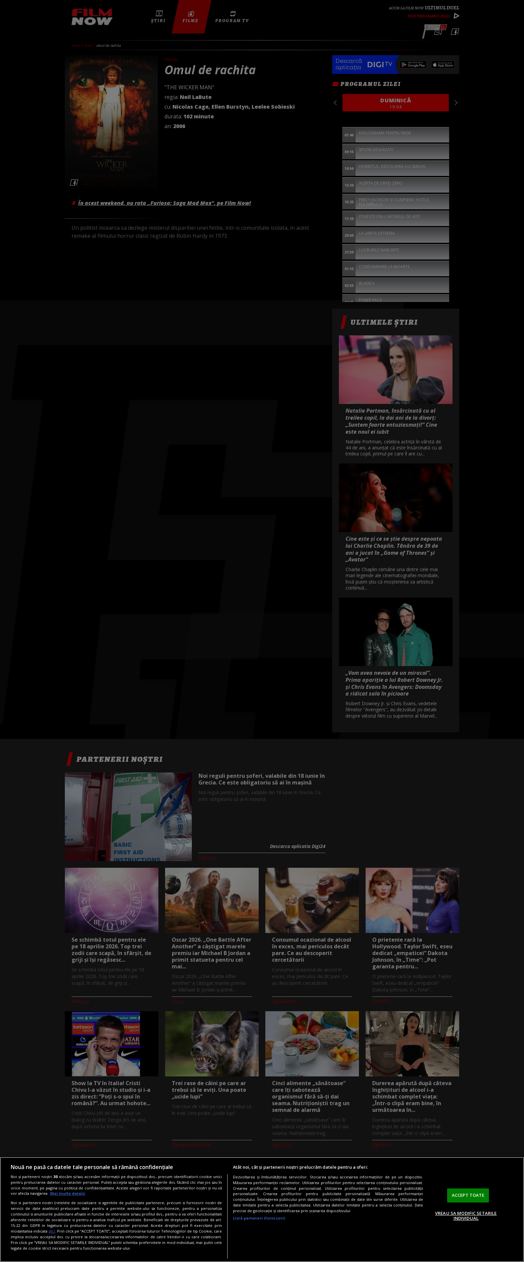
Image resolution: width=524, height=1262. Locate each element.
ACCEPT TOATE (468, 1195)
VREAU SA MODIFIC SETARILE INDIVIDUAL (466, 1216)
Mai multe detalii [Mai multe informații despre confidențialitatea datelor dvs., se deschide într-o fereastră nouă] (67, 1193)
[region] (262, 1209)
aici (51, 1231)
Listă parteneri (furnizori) (259, 1218)
